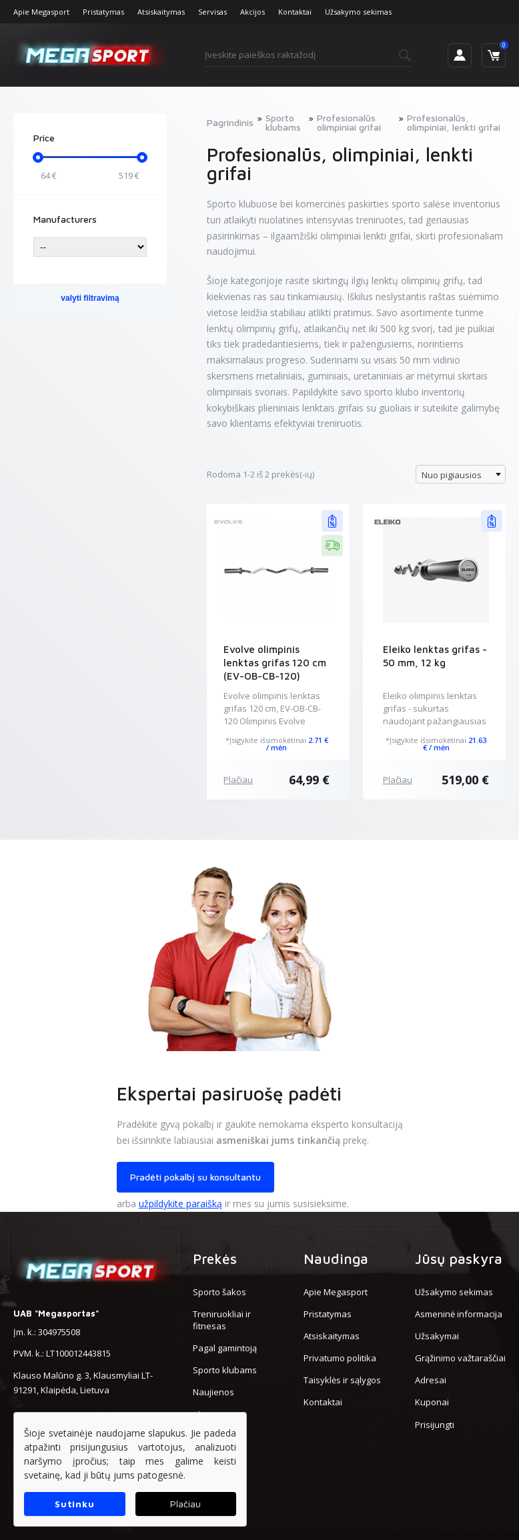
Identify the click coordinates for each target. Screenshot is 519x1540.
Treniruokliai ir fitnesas (222, 1320)
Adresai (430, 1380)
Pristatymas (103, 12)
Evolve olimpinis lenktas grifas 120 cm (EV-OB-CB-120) (274, 663)
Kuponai (432, 1402)
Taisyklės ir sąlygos (342, 1380)
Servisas (212, 12)
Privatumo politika (340, 1358)
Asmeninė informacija (458, 1314)
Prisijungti (434, 1425)
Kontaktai (295, 12)
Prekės (215, 1259)
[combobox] (461, 474)
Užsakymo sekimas (358, 12)
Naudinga (336, 1259)
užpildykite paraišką (180, 1203)
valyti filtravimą (90, 298)
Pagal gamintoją (225, 1348)
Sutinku (74, 1503)
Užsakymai (437, 1336)
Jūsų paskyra (458, 1259)
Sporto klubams (225, 1370)
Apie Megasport (41, 12)
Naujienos (213, 1392)
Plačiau (238, 780)
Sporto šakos (219, 1292)
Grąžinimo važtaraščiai (460, 1358)
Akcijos (252, 12)
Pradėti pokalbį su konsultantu (195, 1177)
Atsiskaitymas (161, 12)
